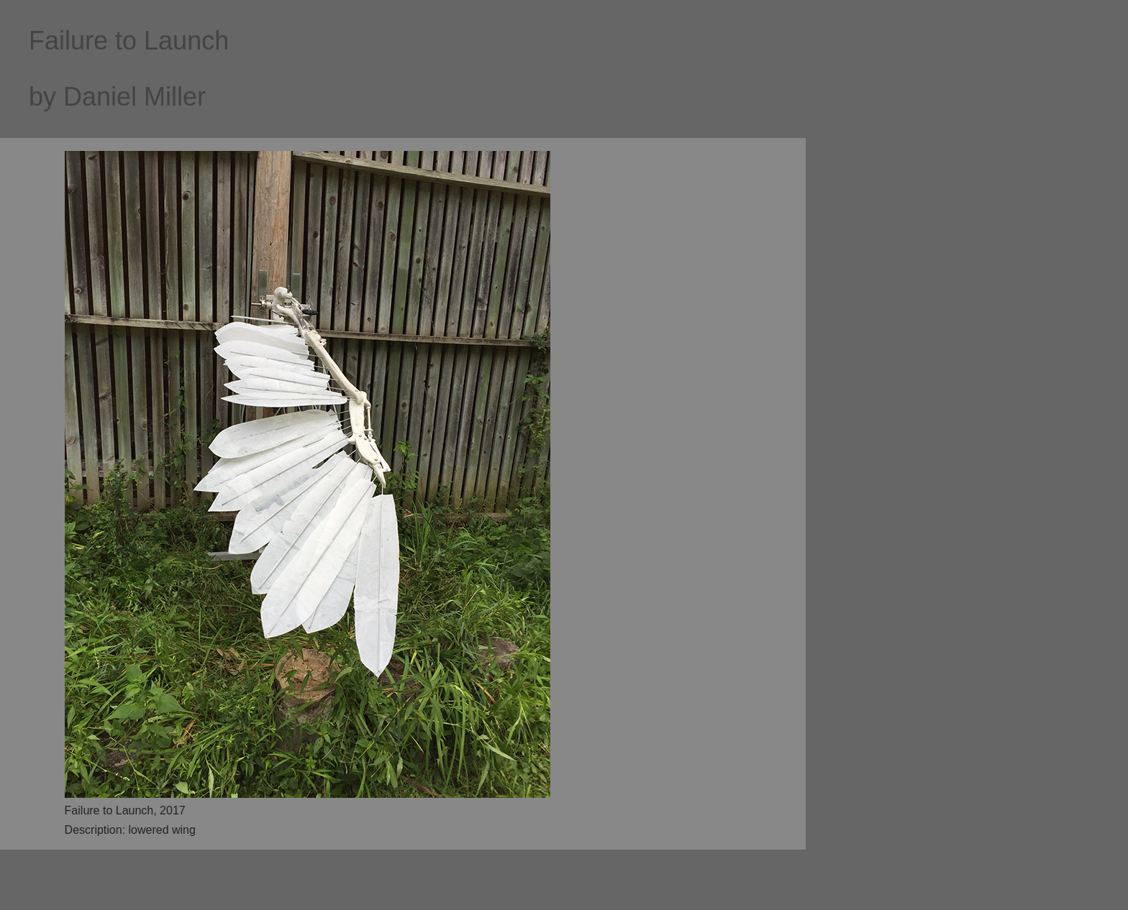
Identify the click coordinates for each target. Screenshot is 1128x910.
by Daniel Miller (117, 96)
